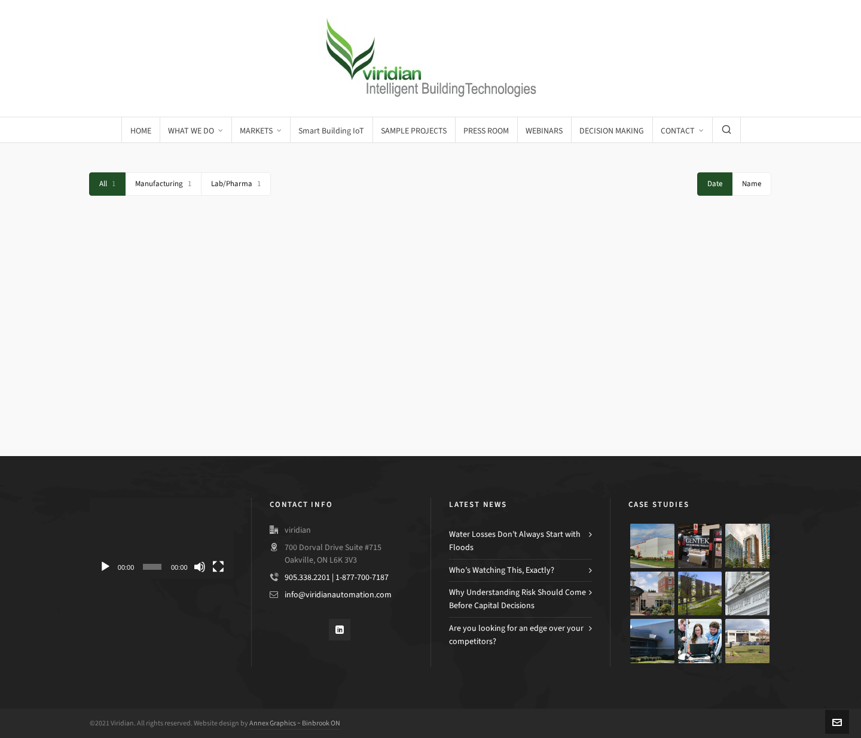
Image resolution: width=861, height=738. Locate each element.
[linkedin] (339, 629)
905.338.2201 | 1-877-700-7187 (337, 577)
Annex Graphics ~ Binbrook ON (294, 723)
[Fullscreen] (218, 567)
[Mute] (200, 567)
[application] (161, 538)
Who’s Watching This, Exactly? (501, 570)
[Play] (105, 567)
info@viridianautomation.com (338, 594)
